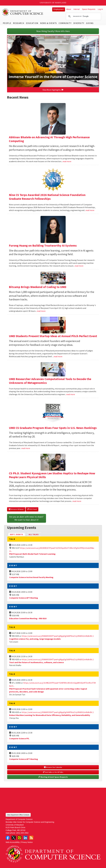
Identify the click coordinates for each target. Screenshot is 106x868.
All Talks (34, 534)
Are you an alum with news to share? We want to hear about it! (26, 518)
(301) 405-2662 (22, 833)
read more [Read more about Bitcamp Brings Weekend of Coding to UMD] (41, 311)
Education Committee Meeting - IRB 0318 (27, 618)
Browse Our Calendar (53, 767)
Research (18, 23)
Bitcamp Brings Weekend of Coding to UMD (37, 287)
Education (32, 23)
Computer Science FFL (19, 738)
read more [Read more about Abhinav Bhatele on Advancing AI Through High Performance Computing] (66, 161)
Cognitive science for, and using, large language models (35, 639)
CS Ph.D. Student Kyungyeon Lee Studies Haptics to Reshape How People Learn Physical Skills (52, 475)
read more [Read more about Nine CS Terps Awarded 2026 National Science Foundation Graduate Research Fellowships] (90, 210)
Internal (76, 9)
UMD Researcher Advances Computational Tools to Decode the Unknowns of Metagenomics (50, 381)
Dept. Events (17, 534)
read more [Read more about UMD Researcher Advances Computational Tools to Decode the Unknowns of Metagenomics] (70, 394)
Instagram (19, 838)
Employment (59, 9)
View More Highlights (53, 90)
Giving (90, 23)
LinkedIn (25, 838)
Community (65, 23)
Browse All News (16, 509)
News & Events (48, 23)
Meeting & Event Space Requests (53, 777)
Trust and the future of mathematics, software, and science (36, 662)
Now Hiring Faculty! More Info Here (53, 31)
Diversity (78, 23)
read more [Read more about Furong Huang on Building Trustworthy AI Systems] (79, 266)
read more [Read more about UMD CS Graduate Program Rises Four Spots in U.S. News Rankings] (25, 448)
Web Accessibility (13, 842)
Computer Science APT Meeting (23, 598)
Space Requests (88, 9)
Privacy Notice (27, 842)
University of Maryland (53, 3)
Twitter (14, 838)
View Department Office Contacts (18, 815)
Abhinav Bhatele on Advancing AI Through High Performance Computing (49, 139)
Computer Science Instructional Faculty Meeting (31, 577)
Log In (100, 9)
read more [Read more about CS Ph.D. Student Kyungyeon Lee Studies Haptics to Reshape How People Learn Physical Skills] (76, 501)
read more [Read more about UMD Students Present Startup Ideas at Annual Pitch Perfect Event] (58, 356)
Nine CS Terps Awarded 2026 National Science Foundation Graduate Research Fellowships (47, 197)
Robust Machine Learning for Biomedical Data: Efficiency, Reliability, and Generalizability (49, 715)
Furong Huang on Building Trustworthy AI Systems (43, 245)
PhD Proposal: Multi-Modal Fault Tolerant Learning (32, 554)
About (68, 9)
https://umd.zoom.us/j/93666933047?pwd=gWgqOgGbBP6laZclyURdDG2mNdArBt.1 (58, 636)
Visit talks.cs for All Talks (53, 772)
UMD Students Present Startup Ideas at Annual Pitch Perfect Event (53, 336)
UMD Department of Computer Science (22, 12)
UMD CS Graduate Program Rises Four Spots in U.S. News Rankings (53, 428)
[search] (83, 16)
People (7, 23)
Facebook (8, 838)
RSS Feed (32, 509)
